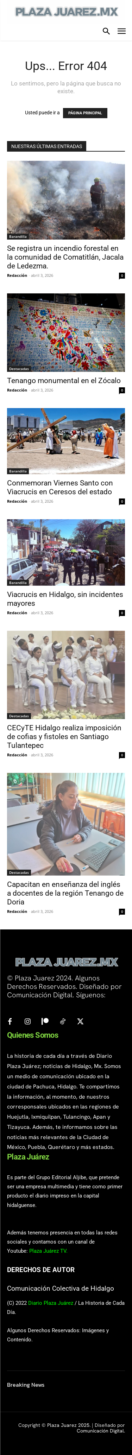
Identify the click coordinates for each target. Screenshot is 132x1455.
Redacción (17, 275)
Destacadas (19, 368)
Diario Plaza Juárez (50, 1303)
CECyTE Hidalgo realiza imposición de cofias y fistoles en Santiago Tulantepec (64, 737)
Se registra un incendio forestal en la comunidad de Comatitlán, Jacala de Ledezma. (65, 257)
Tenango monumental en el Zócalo (64, 380)
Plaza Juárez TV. (48, 1251)
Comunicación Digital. (101, 1431)
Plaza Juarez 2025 (68, 1425)
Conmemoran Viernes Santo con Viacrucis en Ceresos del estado (60, 487)
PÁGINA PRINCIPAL (85, 113)
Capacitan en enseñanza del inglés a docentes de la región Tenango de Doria (65, 893)
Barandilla (18, 236)
